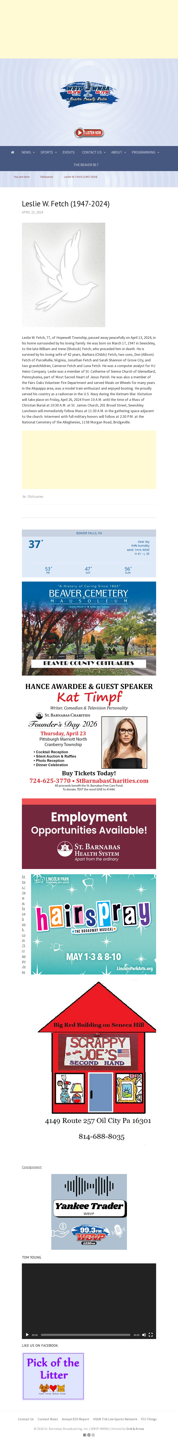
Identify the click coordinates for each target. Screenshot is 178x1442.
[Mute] (144, 1335)
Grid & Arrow (135, 1429)
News (26, 152)
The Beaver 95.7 (85, 165)
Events (69, 152)
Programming (143, 152)
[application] (89, 1301)
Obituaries (35, 496)
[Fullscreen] (151, 1335)
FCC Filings (149, 1419)
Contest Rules (48, 1419)
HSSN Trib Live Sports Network (115, 1419)
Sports (46, 152)
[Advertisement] (89, 29)
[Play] (27, 1335)
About (116, 152)
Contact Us (92, 152)
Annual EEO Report (75, 1419)
